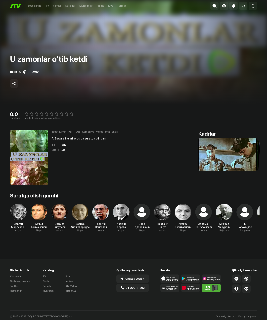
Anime (100, 5)
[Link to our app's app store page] (169, 278)
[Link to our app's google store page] (190, 278)
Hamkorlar (16, 290)
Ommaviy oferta (225, 316)
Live (110, 5)
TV (47, 5)
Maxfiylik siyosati (247, 316)
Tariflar (121, 5)
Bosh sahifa (35, 5)
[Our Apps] (169, 288)
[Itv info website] (211, 288)
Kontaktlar (16, 276)
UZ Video (71, 286)
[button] (243, 6)
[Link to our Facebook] (236, 288)
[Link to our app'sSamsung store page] (211, 278)
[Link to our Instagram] (246, 278)
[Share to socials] (14, 83)
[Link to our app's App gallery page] (190, 288)
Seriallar (70, 5)
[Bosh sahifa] (15, 6)
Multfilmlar (86, 5)
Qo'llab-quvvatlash (20, 281)
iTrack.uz (71, 290)
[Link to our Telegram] (236, 278)
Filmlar (57, 5)
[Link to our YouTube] (246, 288)
